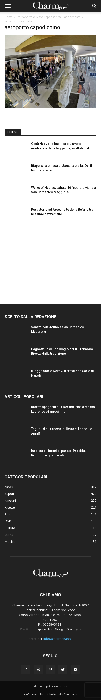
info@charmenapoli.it (59, 639)
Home (9, 17)
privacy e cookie (56, 686)
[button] (94, 6)
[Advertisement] (50, 259)
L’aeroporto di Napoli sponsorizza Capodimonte (48, 17)
